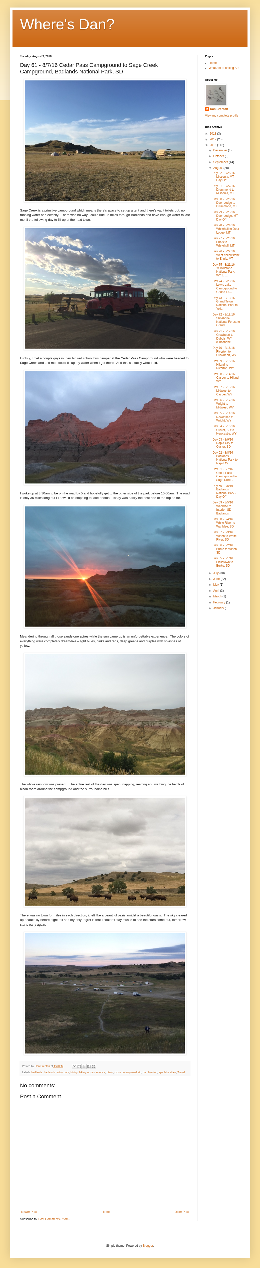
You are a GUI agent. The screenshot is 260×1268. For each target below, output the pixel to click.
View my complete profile (221, 115)
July (216, 573)
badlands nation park (56, 1072)
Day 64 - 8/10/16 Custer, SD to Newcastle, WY (224, 430)
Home (106, 1212)
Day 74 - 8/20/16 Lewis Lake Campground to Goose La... (224, 286)
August (218, 168)
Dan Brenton (219, 109)
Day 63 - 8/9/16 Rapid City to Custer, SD (223, 443)
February (219, 602)
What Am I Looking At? (224, 68)
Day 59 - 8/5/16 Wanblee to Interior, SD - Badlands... (222, 508)
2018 (213, 133)
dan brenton (150, 1072)
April (216, 590)
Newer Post (29, 1212)
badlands (37, 1072)
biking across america (92, 1072)
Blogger (148, 1245)
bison (110, 1072)
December (220, 150)
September (221, 162)
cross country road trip (127, 1072)
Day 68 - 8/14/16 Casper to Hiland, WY (226, 377)
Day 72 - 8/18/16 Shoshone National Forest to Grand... (226, 320)
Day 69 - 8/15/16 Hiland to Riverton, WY (223, 364)
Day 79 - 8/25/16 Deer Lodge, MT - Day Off (226, 215)
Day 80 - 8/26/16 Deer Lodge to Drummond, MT (224, 202)
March (217, 596)
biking (74, 1072)
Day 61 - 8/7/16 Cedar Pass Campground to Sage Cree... (224, 474)
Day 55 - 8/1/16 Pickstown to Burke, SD (222, 562)
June (216, 579)
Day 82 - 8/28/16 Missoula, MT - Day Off (224, 176)
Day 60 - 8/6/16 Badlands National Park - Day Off (224, 491)
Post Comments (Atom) (54, 1219)
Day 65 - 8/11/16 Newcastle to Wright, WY (223, 416)
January (219, 608)
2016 (213, 145)
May (216, 584)
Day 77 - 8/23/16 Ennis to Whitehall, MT (223, 242)
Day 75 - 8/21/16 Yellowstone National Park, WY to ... (223, 270)
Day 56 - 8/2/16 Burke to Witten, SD (225, 549)
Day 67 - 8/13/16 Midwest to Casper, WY (223, 390)
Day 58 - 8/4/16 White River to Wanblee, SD (223, 522)
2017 (213, 139)
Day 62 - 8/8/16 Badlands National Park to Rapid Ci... (225, 458)
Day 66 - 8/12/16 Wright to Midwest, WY (223, 403)
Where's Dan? (67, 24)
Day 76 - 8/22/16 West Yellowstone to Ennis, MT (226, 255)
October (219, 156)
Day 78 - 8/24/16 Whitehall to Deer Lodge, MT (225, 229)
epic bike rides (167, 1072)
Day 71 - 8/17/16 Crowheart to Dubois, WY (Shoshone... (223, 337)
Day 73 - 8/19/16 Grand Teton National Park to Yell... (225, 303)
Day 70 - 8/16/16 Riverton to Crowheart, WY (224, 351)
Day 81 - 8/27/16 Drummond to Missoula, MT (223, 189)
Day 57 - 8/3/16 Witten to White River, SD (224, 536)
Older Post (181, 1212)
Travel (181, 1072)
